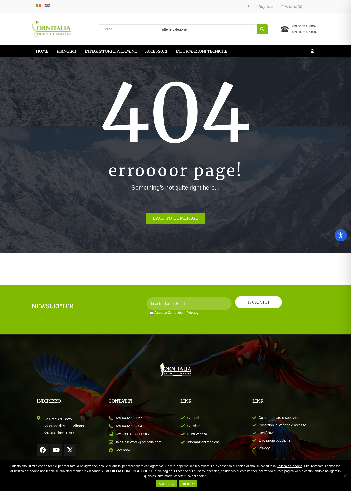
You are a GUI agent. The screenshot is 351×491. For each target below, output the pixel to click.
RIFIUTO (188, 484)
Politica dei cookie (289, 466)
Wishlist (291, 7)
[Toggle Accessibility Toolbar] (340, 235)
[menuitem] (42, 51)
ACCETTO (166, 484)
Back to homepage (175, 218)
